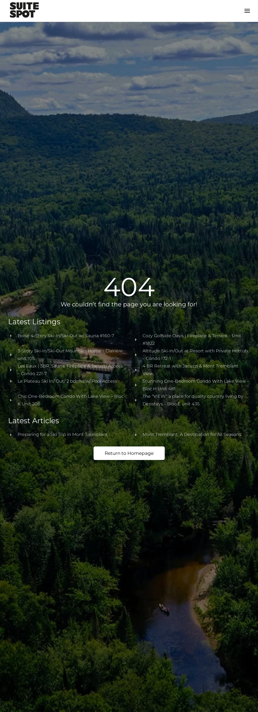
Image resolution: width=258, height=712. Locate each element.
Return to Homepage (129, 453)
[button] (247, 11)
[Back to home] (24, 11)
